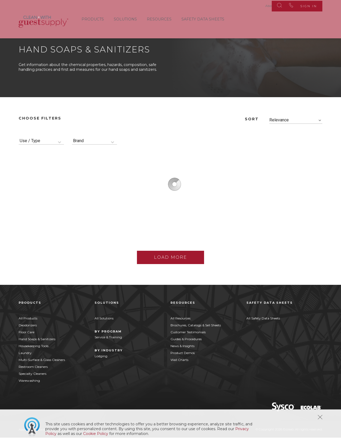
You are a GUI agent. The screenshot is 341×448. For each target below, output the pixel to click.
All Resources (180, 329)
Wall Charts (179, 370)
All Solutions (104, 329)
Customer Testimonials (188, 342)
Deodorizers (28, 336)
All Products (28, 329)
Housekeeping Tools (33, 356)
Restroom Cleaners (33, 377)
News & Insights (182, 356)
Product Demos (182, 363)
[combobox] (296, 130)
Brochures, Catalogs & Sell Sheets (195, 336)
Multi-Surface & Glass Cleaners (42, 370)
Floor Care (26, 342)
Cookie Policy (95, 433)
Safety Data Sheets (202, 18)
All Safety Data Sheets (263, 329)
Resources (159, 18)
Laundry (25, 363)
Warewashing (29, 391)
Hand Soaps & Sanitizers (37, 349)
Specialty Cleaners (32, 384)
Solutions (125, 18)
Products (93, 18)
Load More (170, 267)
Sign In (306, 5)
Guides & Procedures (186, 349)
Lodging (101, 366)
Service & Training (108, 348)
